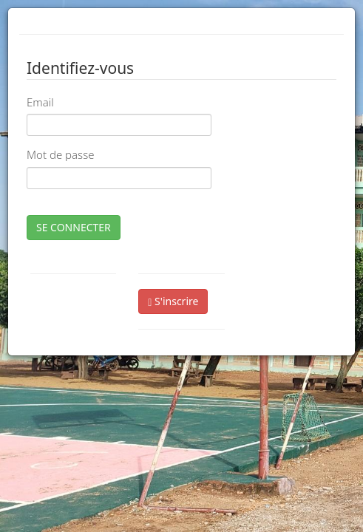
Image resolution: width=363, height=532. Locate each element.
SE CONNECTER (73, 227)
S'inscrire (173, 301)
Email (40, 102)
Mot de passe (60, 154)
